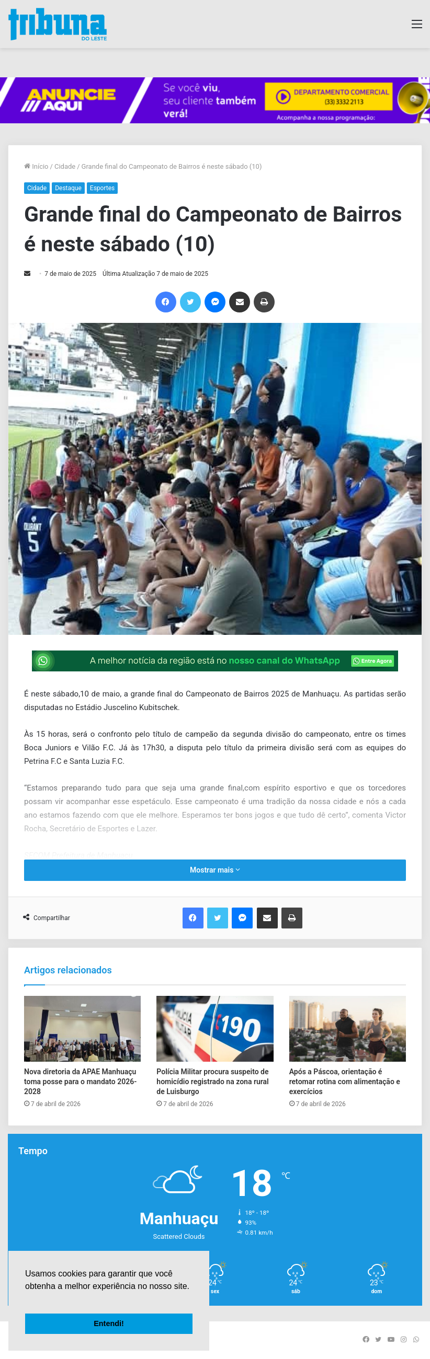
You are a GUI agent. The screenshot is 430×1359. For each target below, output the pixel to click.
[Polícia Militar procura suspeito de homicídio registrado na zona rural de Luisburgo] (214, 1029)
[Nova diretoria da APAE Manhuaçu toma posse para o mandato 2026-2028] (82, 1029)
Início (36, 166)
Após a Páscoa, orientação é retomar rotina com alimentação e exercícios (344, 1081)
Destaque (68, 188)
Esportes (102, 188)
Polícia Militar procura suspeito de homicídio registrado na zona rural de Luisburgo (212, 1081)
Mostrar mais (215, 870)
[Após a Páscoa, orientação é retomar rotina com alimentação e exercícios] (347, 1029)
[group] (215, 100)
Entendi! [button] (109, 1323)
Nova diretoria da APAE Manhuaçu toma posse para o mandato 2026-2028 (80, 1081)
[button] (26, 1299)
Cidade (64, 166)
